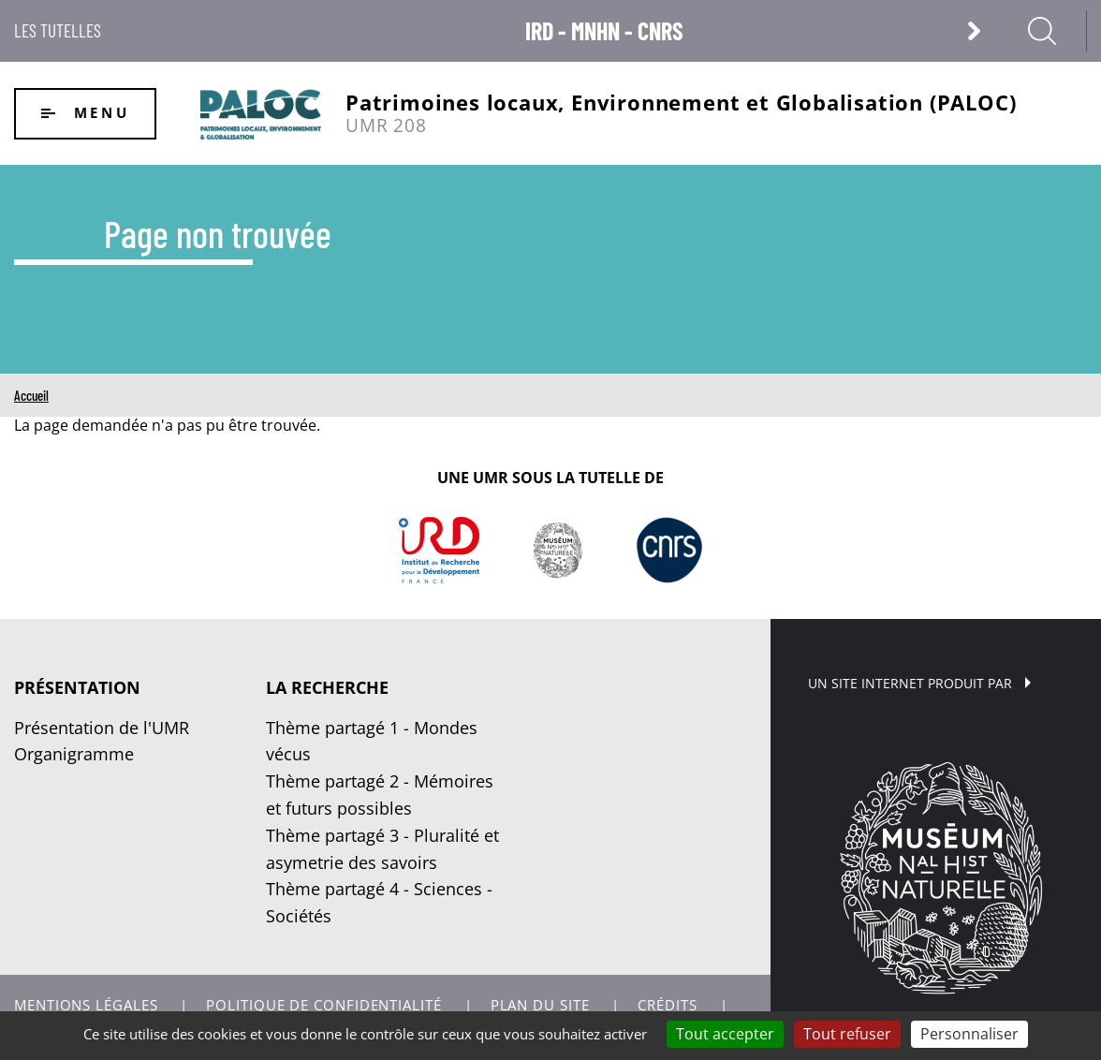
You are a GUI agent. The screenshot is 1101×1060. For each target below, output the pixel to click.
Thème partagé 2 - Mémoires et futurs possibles (379, 794)
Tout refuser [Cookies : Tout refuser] (847, 1033)
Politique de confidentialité (323, 1005)
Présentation (77, 687)
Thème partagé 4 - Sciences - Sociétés (379, 902)
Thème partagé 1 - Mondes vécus (371, 741)
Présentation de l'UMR (101, 727)
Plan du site (540, 1005)
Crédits (667, 1005)
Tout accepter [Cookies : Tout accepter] (725, 1033)
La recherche (327, 687)
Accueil (31, 395)
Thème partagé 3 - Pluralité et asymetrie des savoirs (382, 849)
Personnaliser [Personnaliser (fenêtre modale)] (969, 1033)
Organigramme (74, 754)
